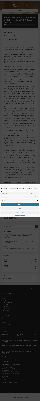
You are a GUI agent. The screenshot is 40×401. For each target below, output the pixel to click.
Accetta (20, 204)
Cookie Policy (22, 215)
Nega (20, 208)
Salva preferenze (20, 212)
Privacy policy (17, 215)
